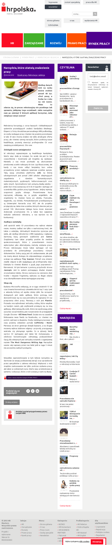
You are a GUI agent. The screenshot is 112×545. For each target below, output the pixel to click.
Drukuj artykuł (11, 403)
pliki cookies (84, 541)
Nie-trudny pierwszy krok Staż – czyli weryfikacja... (69, 228)
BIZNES (62, 525)
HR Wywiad (81, 533)
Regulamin (100, 535)
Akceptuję (97, 542)
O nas (72, 20)
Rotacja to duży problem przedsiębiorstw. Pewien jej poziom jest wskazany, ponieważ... (70, 156)
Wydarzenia (91, 20)
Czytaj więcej (65, 309)
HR (12, 43)
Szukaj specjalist (46, 533)
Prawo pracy (77, 43)
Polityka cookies (102, 533)
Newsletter (53, 7)
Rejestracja (100, 530)
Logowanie (53, 2)
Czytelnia (67, 67)
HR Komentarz (65, 527)
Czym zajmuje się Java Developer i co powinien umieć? (70, 203)
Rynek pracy (99, 44)
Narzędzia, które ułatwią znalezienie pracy (84, 58)
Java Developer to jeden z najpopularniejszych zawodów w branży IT (70, 215)
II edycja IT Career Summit (74, 374)
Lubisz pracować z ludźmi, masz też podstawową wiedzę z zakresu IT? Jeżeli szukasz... (69, 125)
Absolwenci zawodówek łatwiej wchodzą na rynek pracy (69, 449)
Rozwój (55, 43)
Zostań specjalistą (72, 2)
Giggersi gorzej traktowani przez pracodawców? (70, 285)
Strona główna (53, 20)
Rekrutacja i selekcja (48, 58)
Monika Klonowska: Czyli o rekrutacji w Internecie (70, 363)
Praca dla (91, 2)
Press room (44, 530)
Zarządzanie (34, 43)
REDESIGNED (7, 540)
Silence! (5, 537)
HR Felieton (82, 525)
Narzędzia (67, 318)
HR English (81, 536)
